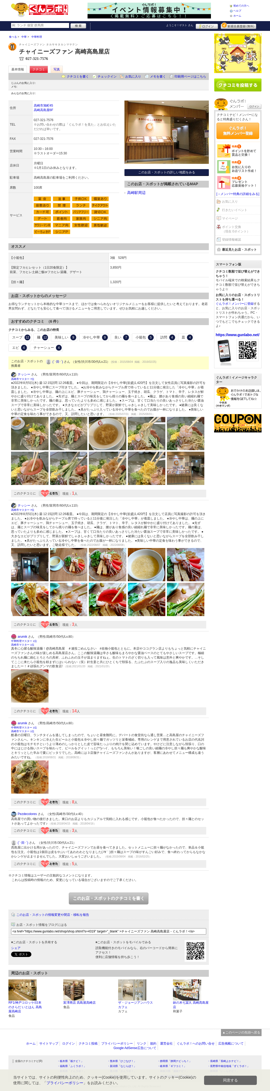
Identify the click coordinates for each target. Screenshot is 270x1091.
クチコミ (38, 69)
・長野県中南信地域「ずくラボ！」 (229, 1066)
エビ (19, 348)
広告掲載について (231, 1043)
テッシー (24, 374)
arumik (22, 637)
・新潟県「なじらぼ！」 (121, 1066)
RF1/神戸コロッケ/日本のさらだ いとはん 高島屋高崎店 (25, 1007)
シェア (16, 948)
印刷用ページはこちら (190, 76)
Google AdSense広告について (134, 1048)
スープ (21, 337)
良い (121, 337)
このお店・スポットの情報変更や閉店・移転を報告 (52, 915)
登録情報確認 (231, 239)
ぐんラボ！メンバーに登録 (235, 304)
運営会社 (166, 1043)
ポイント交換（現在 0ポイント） (236, 229)
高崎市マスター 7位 (22, 379)
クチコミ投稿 (88, 1043)
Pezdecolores (27, 814)
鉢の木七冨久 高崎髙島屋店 (191, 1005)
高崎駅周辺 (136, 192)
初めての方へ (241, 5)
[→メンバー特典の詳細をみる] (237, 194)
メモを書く (158, 76)
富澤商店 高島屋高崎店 (79, 1002)
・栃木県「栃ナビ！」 (70, 1061)
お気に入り (133, 76)
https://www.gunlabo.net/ (237, 335)
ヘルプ (237, 10)
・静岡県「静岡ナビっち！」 (174, 1061)
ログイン (207, 25)
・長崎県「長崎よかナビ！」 (225, 1061)
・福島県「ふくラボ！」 (71, 1066)
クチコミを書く (78, 76)
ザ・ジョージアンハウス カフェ (135, 1005)
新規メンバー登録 (238, 25)
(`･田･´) (57, 362)
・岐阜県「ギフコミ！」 (171, 1066)
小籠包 (145, 337)
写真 (57, 69)
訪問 (167, 337)
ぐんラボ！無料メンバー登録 (238, 130)
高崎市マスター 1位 (22, 644)
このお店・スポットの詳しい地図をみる (166, 172)
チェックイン (107, 76)
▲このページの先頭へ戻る (241, 1032)
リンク (141, 1043)
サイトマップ (48, 1043)
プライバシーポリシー (117, 1043)
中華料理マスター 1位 (24, 641)
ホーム (237, 15)
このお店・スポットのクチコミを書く (108, 898)
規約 (153, 1043)
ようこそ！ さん (179, 25)
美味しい (65, 337)
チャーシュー (47, 348)
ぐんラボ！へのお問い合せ (196, 1043)
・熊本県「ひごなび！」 (121, 1061)
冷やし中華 (95, 337)
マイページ (230, 218)
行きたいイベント (234, 210)
